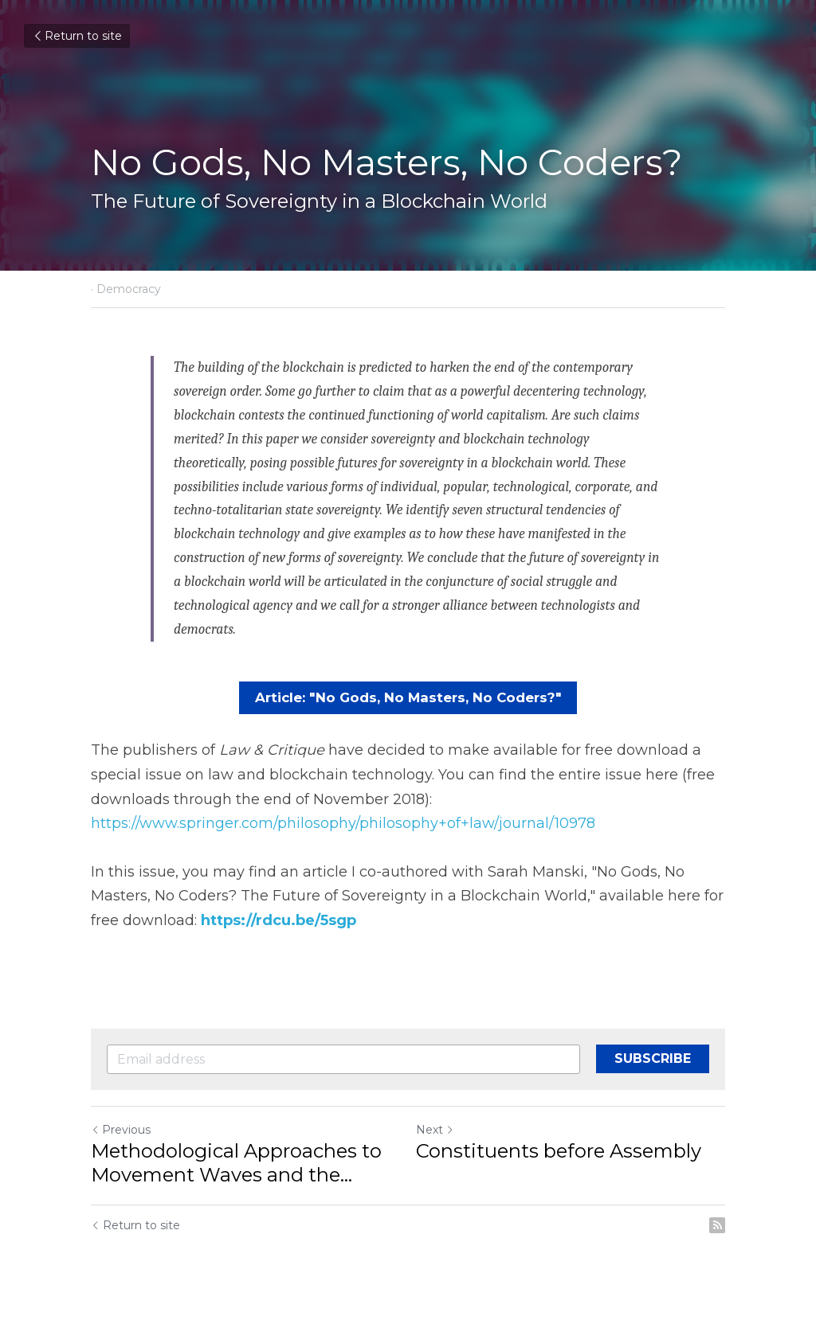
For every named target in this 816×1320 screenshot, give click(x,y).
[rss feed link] (717, 1224)
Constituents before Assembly (558, 1149)
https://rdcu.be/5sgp (278, 919)
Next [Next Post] (435, 1128)
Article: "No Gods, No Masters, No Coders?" (408, 697)
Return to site (77, 36)
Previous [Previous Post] (121, 1128)
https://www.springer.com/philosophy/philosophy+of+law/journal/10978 (343, 822)
